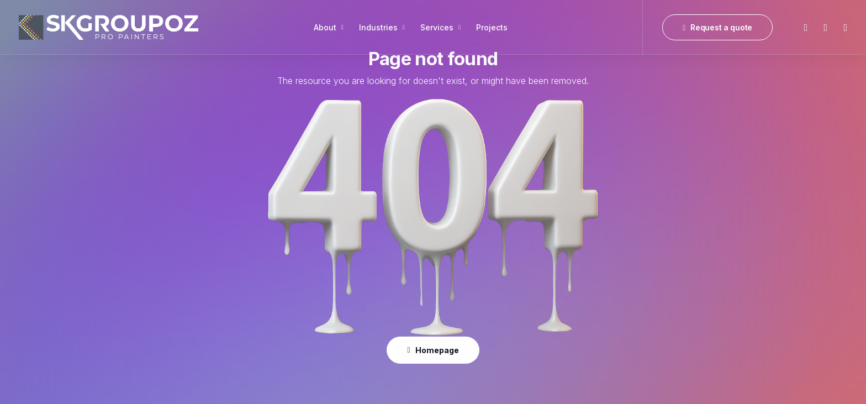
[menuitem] (328, 27)
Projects (492, 27)
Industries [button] (382, 27)
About (329, 27)
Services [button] (440, 27)
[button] (805, 27)
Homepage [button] (432, 350)
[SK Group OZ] (108, 27)
